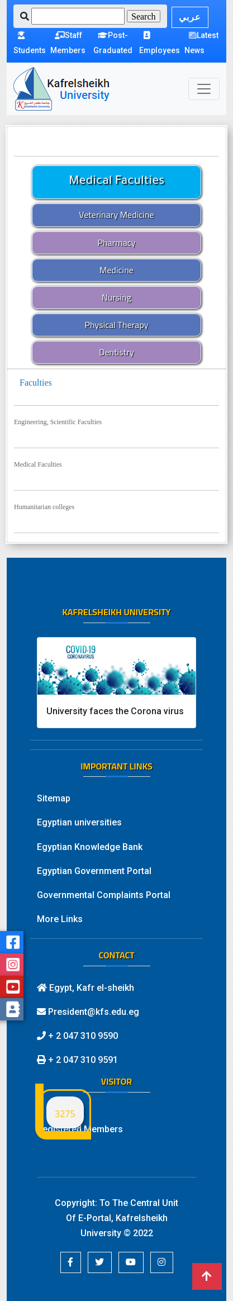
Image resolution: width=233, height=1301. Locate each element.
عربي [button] (190, 17)
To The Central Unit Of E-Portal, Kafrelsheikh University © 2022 (122, 1218)
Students (29, 43)
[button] (70, 1262)
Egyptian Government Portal (94, 871)
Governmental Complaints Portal (103, 895)
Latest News (201, 43)
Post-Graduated (112, 43)
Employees (159, 43)
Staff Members (67, 43)
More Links (60, 919)
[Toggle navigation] (204, 89)
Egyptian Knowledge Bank (89, 847)
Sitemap (53, 798)
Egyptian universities (79, 822)
